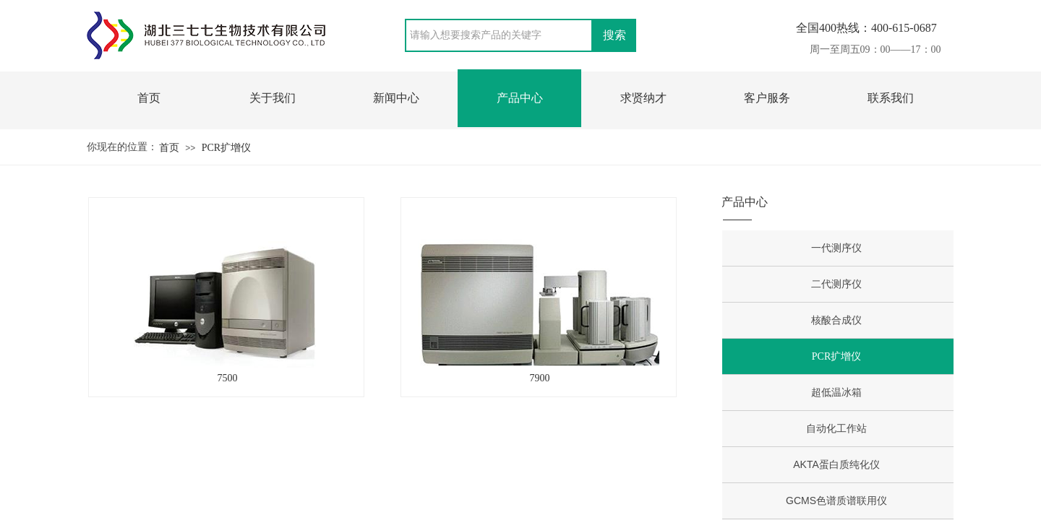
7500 (228, 378)
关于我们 (272, 98)
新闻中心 (396, 98)
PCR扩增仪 (226, 147)
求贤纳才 (643, 98)
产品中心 (520, 98)
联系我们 (891, 98)
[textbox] (499, 35)
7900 (540, 378)
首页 (148, 98)
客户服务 (767, 98)
